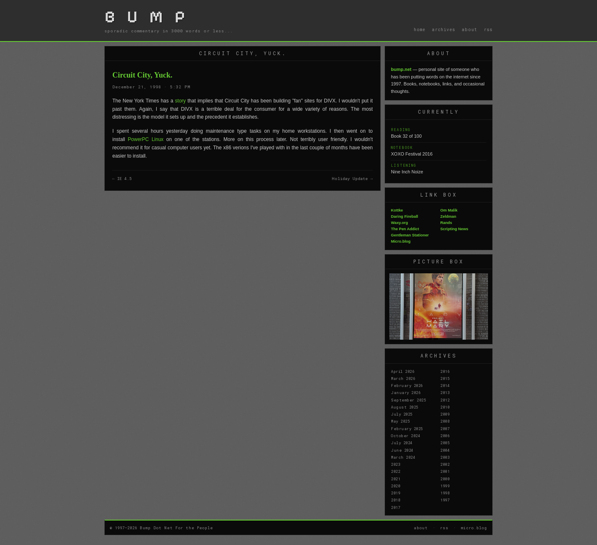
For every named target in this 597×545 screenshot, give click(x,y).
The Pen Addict (405, 229)
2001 (444, 471)
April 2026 (402, 371)
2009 (444, 413)
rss (488, 29)
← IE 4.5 (122, 178)
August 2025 (404, 406)
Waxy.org (399, 223)
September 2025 (408, 399)
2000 (444, 478)
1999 (444, 485)
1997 (444, 499)
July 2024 (402, 442)
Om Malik (448, 210)
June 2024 (402, 450)
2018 (395, 499)
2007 (444, 428)
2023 (395, 464)
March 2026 (403, 378)
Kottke (397, 210)
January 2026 (405, 392)
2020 (395, 485)
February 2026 (407, 385)
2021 (395, 478)
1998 (444, 492)
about (469, 29)
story (181, 101)
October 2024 (405, 435)
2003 (444, 457)
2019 (395, 492)
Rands (446, 223)
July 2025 (402, 413)
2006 (444, 435)
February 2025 (407, 428)
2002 (444, 464)
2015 (444, 378)
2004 (444, 450)
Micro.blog (400, 241)
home (419, 29)
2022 (395, 471)
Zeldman (448, 216)
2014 (444, 385)
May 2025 (400, 420)
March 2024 (403, 457)
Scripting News (454, 229)
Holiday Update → (352, 178)
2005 (444, 442)
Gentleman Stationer (410, 235)
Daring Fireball (404, 216)
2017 (395, 507)
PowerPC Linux (145, 139)
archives (443, 29)
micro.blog (474, 527)
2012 (444, 399)
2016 (444, 371)
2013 (444, 392)
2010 (444, 406)
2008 (444, 420)
